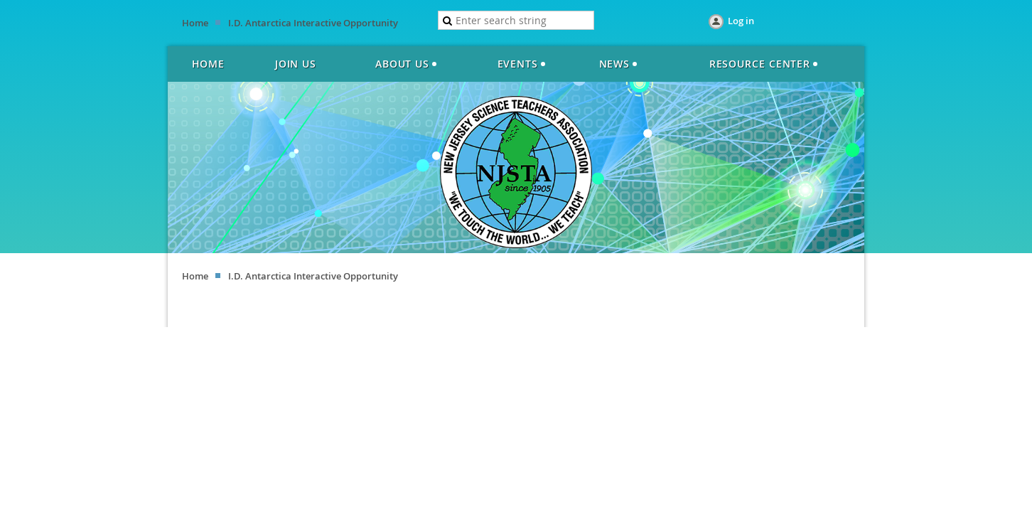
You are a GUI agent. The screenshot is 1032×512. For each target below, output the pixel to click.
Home (195, 22)
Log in (741, 20)
